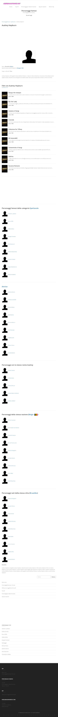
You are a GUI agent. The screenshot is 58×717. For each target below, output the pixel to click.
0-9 (4, 715)
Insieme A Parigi (13, 111)
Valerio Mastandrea (9, 251)
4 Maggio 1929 (20, 68)
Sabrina (10, 156)
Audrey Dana (8, 378)
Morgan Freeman (9, 236)
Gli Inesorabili (12, 138)
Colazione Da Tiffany (15, 129)
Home (10, 6)
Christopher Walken (6, 654)
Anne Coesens (8, 544)
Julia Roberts (8, 315)
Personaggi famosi (6, 21)
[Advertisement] (29, 38)
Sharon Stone (8, 345)
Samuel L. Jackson (9, 213)
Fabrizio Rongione (9, 450)
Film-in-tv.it (5, 87)
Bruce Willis (7, 221)
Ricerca (53, 577)
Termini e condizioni (6, 705)
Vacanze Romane (14, 166)
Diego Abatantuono (9, 267)
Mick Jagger (4, 643)
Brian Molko (7, 536)
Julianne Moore (8, 292)
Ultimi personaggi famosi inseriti (9, 588)
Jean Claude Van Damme (10, 427)
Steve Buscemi (5, 651)
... (52, 103)
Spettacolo (13, 21)
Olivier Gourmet (8, 420)
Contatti (3, 703)
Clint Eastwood (8, 244)
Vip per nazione (42, 6)
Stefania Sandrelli (9, 299)
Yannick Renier (8, 559)
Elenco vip (4, 582)
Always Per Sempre (14, 93)
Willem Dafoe (8, 229)
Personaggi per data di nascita (28, 6)
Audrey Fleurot (8, 385)
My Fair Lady (12, 101)
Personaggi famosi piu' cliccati (8, 585)
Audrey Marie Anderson (10, 393)
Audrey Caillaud (8, 400)
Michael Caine (5, 645)
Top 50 (17, 6)
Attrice (4, 286)
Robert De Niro (5, 631)
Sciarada (11, 120)
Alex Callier (7, 473)
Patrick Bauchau (8, 481)
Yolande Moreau (9, 465)
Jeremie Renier (8, 458)
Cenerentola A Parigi (15, 147)
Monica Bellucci (8, 322)
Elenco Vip (51, 6)
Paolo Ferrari (8, 513)
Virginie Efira (8, 551)
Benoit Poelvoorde (9, 443)
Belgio (33, 414)
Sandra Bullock (8, 353)
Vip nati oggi (29, 15)
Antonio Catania (8, 259)
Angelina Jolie (8, 337)
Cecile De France (9, 435)
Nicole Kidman (8, 307)
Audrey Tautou (8, 370)
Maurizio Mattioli (8, 274)
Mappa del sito (5, 706)
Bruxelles (33, 493)
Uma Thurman (8, 330)
